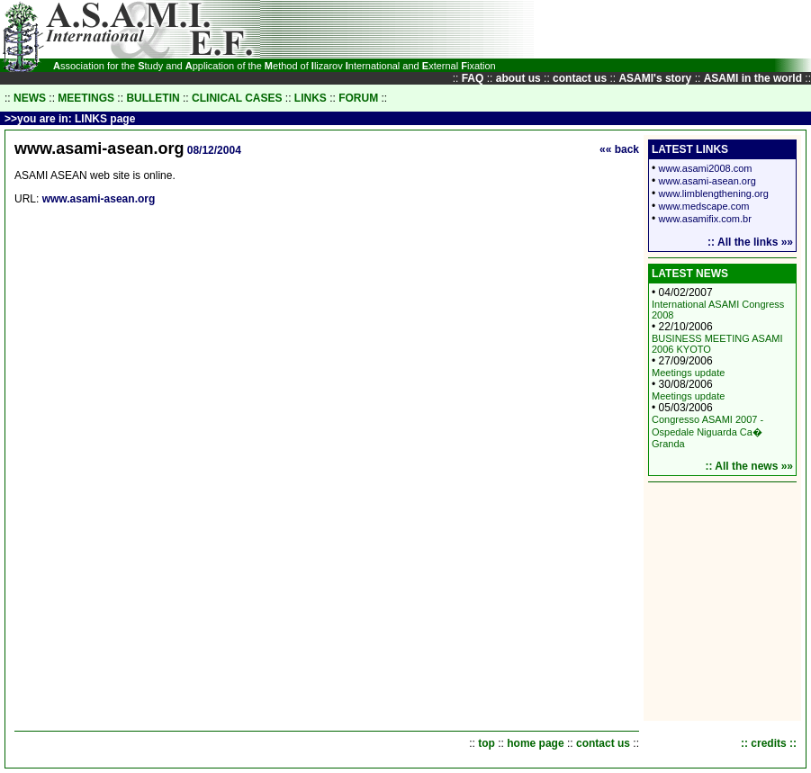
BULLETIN (152, 98)
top (486, 743)
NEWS (30, 98)
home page (535, 743)
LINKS (310, 98)
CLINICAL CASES (237, 98)
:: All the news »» (749, 466)
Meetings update (688, 372)
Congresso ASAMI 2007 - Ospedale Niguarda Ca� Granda (707, 431)
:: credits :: (769, 743)
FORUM (358, 98)
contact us (603, 743)
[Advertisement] (470, 30)
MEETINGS (86, 98)
